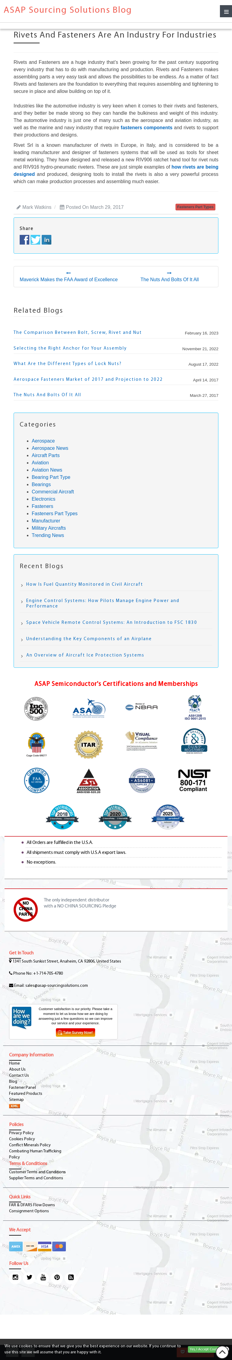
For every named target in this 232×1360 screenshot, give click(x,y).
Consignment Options (29, 1211)
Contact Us (19, 1075)
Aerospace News (50, 448)
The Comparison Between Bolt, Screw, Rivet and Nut (78, 333)
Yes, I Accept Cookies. (206, 1349)
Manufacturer (46, 520)
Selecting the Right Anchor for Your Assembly (70, 348)
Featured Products (25, 1094)
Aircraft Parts (46, 455)
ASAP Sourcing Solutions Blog (68, 10)
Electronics (43, 499)
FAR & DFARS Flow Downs (32, 1205)
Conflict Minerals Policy (30, 1145)
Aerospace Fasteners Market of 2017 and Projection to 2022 (88, 379)
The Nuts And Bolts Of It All (47, 395)
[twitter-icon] (29, 1278)
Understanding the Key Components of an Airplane (89, 639)
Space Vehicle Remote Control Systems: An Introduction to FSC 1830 (111, 623)
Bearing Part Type (51, 477)
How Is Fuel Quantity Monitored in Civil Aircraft (84, 584)
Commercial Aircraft (53, 491)
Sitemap (16, 1100)
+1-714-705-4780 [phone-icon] (48, 973)
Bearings (41, 484)
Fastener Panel (22, 1087)
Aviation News (47, 470)
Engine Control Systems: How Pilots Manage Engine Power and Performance (102, 604)
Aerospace (43, 440)
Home (14, 1063)
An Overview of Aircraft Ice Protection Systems (85, 655)
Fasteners (42, 506)
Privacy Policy (21, 1133)
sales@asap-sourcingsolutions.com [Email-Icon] (56, 985)
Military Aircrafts (49, 528)
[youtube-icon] (43, 1278)
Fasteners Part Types (55, 513)
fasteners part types (195, 207)
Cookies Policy (22, 1139)
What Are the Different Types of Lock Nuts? (68, 364)
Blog (13, 1081)
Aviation (40, 462)
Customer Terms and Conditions (37, 1172)
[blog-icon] (71, 1278)
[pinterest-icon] (57, 1278)
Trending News (48, 535)
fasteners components (146, 127)
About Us (17, 1069)
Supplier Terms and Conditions (36, 1178)
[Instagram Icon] (15, 1278)
